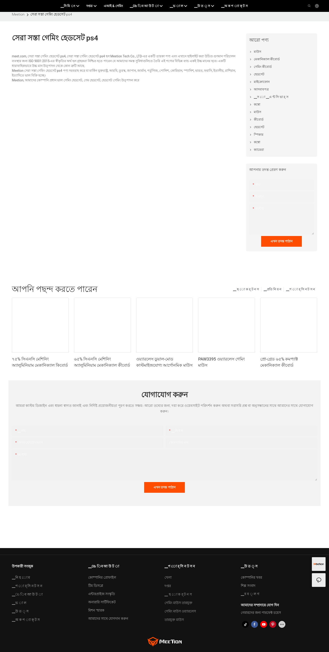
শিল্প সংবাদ (248, 586)
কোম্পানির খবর (251, 577)
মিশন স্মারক (96, 610)
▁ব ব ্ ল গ (250, 594)
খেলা (168, 577)
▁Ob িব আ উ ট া (27, 594)
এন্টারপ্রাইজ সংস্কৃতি (101, 594)
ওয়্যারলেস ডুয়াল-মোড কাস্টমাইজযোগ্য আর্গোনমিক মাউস (164, 362)
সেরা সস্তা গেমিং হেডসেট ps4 (51, 14)
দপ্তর (167, 586)
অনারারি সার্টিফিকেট (102, 602)
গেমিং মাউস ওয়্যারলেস (180, 611)
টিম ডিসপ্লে (95, 586)
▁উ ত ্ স (20, 611)
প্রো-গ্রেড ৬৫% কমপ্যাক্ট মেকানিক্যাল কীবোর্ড (279, 362)
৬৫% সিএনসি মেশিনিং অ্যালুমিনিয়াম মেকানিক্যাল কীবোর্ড (102, 362)
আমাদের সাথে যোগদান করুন (108, 619)
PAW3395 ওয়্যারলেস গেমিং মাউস (221, 362)
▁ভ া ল (19, 603)
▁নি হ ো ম (21, 577)
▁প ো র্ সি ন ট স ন (300, 289)
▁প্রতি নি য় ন (272, 289)
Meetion (18, 14)
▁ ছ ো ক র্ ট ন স (246, 289)
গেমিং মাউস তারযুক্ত (178, 603)
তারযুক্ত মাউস (174, 620)
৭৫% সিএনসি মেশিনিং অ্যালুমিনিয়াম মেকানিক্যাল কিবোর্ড (40, 362)
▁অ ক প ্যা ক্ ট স (26, 620)
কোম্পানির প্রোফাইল (102, 577)
